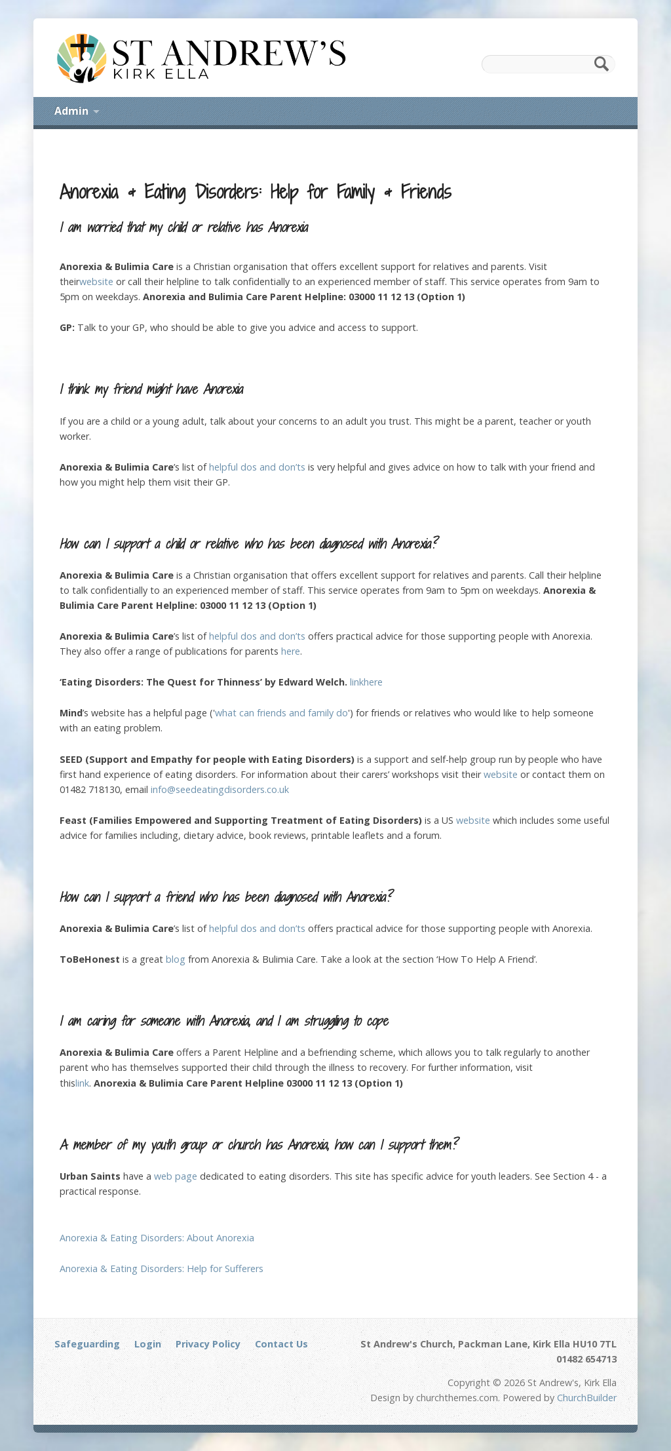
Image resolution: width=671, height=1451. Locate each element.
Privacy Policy (208, 1344)
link (357, 682)
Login (147, 1344)
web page (175, 1176)
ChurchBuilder (587, 1397)
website (96, 281)
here (290, 651)
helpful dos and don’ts (257, 467)
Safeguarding (87, 1344)
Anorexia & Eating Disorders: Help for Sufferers (161, 1268)
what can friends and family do (281, 712)
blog (175, 959)
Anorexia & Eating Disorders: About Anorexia (157, 1237)
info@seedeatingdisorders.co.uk (220, 789)
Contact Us (281, 1344)
